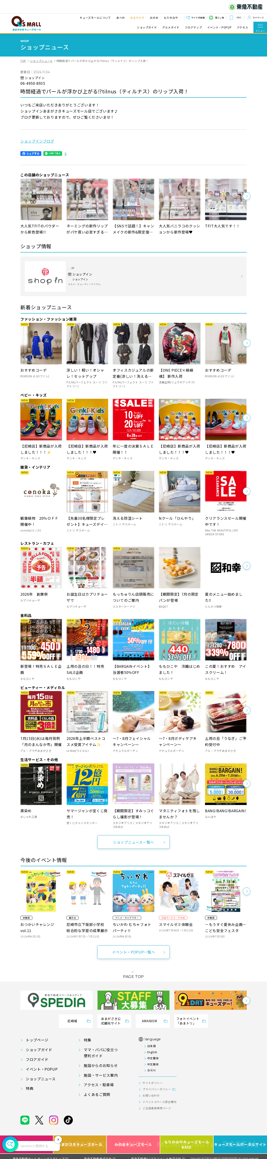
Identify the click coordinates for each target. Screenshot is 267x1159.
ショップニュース (41, 61)
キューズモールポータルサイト (240, 1140)
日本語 (151, 1046)
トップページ (37, 1040)
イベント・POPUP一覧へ (133, 952)
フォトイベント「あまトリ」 (187, 1020)
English (152, 1052)
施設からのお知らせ (101, 1065)
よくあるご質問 (97, 1094)
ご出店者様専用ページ (157, 1108)
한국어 (151, 1070)
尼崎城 (72, 1021)
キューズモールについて (95, 17)
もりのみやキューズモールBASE (187, 1140)
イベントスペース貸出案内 (159, 1102)
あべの (120, 17)
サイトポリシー (152, 1083)
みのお (154, 17)
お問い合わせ (151, 1095)
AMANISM (149, 1021)
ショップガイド (147, 27)
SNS (238, 17)
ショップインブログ (37, 141)
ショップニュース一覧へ (133, 842)
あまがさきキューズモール (80, 1140)
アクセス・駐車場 (99, 1084)
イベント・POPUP (219, 27)
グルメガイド (170, 27)
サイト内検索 (198, 17)
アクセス (242, 27)
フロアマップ (193, 27)
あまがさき (137, 17)
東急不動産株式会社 (98, 1155)
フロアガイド (37, 1059)
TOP (23, 61)
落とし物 (219, 17)
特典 (29, 1088)
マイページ (258, 17)
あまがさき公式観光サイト (111, 1020)
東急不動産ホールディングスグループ (39, 1155)
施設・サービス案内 (101, 1075)
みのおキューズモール (133, 1140)
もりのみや (171, 17)
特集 (87, 1040)
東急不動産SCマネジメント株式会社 (156, 1155)
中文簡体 (153, 1064)
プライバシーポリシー (157, 1089)
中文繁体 (153, 1058)
